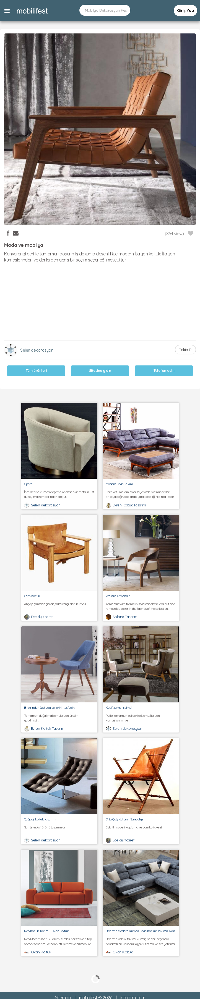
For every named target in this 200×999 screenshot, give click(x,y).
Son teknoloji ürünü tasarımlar (59, 829)
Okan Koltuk (41, 952)
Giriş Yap (185, 10)
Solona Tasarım (125, 616)
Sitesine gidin (100, 370)
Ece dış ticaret (42, 616)
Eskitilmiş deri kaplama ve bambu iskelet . (141, 829)
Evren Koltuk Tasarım (129, 505)
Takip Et (185, 349)
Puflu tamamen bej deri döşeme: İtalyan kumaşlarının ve (141, 718)
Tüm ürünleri (36, 370)
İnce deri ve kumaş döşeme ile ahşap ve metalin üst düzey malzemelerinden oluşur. (59, 494)
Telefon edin (164, 370)
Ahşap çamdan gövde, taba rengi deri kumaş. (59, 606)
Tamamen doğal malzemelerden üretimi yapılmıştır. (59, 718)
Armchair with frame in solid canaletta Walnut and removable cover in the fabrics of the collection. (141, 606)
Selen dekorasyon (36, 350)
